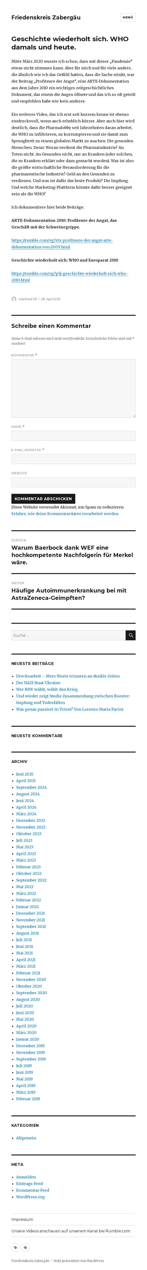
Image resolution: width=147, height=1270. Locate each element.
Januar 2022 (27, 906)
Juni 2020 (25, 1012)
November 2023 (30, 827)
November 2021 (30, 920)
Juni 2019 (24, 1072)
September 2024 (31, 787)
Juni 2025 (24, 774)
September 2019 (31, 1059)
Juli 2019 (24, 1065)
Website (19, 473)
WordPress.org (30, 1196)
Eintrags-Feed (29, 1183)
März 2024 (26, 813)
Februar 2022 (28, 900)
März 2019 (25, 1092)
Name (18, 427)
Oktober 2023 (28, 833)
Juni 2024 (25, 800)
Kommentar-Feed (32, 1190)
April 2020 (26, 1026)
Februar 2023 (28, 866)
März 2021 (25, 966)
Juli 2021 (24, 939)
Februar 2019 (28, 1098)
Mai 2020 (25, 1019)
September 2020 (31, 992)
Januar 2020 (27, 1039)
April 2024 (26, 807)
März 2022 (26, 893)
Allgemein (26, 1138)
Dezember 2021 (30, 913)
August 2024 (28, 794)
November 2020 (31, 979)
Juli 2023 (24, 840)
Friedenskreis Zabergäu (46, 17)
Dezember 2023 (30, 820)
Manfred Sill (28, 299)
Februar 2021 (28, 973)
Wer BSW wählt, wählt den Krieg (47, 689)
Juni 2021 (24, 946)
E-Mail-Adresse (27, 450)
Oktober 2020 (29, 986)
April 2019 (25, 1085)
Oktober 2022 (29, 873)
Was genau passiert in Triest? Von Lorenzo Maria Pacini (69, 709)
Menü (128, 17)
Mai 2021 (24, 953)
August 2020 (28, 999)
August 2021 (27, 933)
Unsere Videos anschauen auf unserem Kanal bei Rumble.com (70, 1231)
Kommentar (24, 355)
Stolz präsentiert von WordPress (78, 1261)
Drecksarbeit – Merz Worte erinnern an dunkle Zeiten (68, 676)
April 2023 (26, 853)
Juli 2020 (24, 1006)
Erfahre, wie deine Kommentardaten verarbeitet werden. (65, 513)
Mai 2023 (24, 847)
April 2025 (26, 780)
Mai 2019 (24, 1079)
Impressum (22, 1219)
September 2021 (31, 926)
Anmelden (26, 1177)
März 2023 (26, 860)
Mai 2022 (24, 886)
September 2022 (31, 880)
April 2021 (25, 959)
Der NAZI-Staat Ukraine (38, 682)
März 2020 (26, 1032)
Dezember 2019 (30, 1045)
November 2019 (30, 1052)
